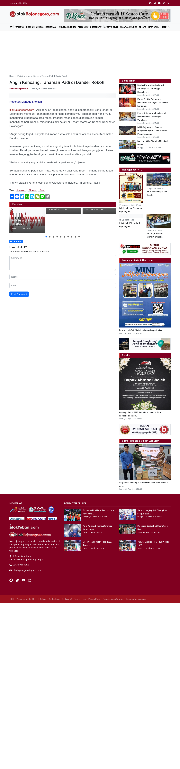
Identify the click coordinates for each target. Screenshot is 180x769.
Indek (163, 27)
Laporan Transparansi (136, 609)
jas (42, 189)
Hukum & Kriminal (67, 27)
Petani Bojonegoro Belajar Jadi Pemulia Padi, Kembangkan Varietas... (151, 116)
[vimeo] (168, 3)
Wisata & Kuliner (128, 27)
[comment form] (62, 263)
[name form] (62, 276)
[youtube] (159, 3)
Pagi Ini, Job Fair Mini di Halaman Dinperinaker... (141, 341)
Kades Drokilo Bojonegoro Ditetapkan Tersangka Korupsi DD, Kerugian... (152, 102)
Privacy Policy (94, 609)
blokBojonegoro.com (18, 88)
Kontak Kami (54, 609)
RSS (12, 609)
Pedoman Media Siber (26, 609)
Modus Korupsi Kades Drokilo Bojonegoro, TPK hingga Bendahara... (151, 88)
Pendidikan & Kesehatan (90, 27)
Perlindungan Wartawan (113, 609)
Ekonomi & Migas (34, 27)
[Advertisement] (90, 51)
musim (21, 189)
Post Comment (19, 294)
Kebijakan (50, 27)
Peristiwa (19, 27)
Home (11, 76)
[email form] (62, 285)
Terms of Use (80, 609)
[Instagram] (29, 590)
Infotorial (153, 27)
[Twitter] (18, 590)
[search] (168, 27)
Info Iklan (43, 609)
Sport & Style (111, 27)
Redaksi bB (67, 609)
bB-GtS (142, 27)
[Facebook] (11, 590)
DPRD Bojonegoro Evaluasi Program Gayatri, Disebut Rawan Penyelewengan (152, 130)
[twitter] (155, 3)
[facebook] (150, 3)
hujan (33, 189)
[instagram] (164, 3)
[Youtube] (24, 590)
